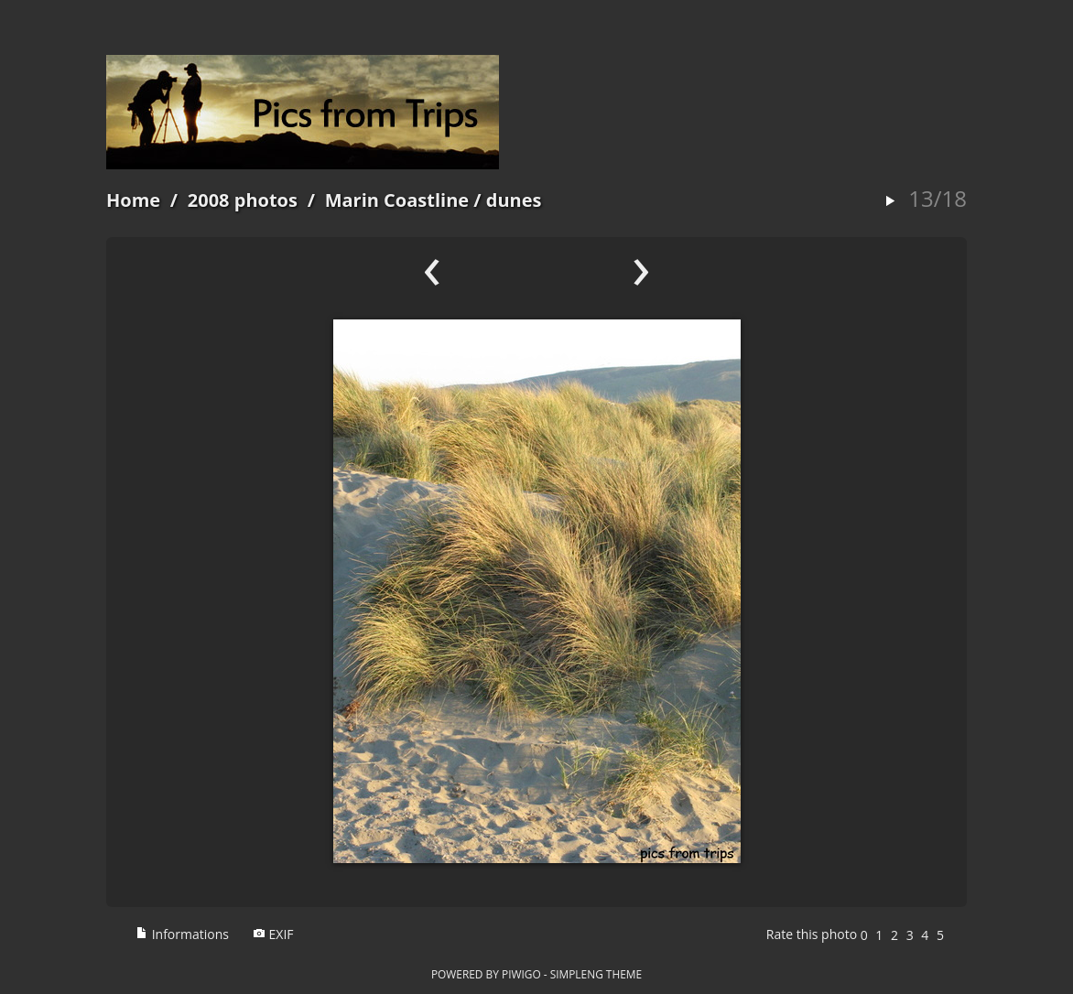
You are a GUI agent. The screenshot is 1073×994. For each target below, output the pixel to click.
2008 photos (243, 200)
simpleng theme (596, 974)
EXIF (273, 934)
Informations (182, 934)
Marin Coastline (397, 200)
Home (133, 200)
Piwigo (521, 974)
